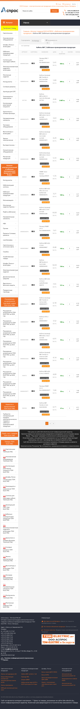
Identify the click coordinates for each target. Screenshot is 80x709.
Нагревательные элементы (8, 119)
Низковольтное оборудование (8, 39)
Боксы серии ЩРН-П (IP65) (49, 672)
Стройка (6, 252)
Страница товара (45, 70)
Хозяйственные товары (8, 257)
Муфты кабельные (9, 212)
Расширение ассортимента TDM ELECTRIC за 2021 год (9, 364)
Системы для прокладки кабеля (9, 61)
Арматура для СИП (9, 91)
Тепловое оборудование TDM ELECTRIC (8, 577)
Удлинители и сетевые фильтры (9, 112)
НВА (4, 223)
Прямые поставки (59, 626)
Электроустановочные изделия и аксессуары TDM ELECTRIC (10, 529)
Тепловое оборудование (8, 126)
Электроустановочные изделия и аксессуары (10, 68)
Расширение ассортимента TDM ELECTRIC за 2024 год (9, 333)
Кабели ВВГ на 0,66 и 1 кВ (29, 674)
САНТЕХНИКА (7, 240)
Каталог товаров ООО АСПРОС (42, 31)
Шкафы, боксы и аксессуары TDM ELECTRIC (9, 479)
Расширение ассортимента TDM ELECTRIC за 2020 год (9, 374)
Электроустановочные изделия (10, 271)
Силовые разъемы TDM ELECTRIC (7, 549)
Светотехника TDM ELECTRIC (9, 450)
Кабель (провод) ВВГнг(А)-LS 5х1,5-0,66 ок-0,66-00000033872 (44, 136)
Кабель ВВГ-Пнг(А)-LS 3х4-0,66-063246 (43, 405)
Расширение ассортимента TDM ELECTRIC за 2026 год (9, 313)
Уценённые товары (9, 28)
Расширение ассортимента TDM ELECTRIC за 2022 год (9, 353)
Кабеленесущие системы (8, 186)
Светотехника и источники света (8, 246)
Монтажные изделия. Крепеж (8, 206)
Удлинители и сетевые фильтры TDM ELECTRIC (9, 540)
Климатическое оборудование (8, 151)
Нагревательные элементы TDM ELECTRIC (8, 587)
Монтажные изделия (7, 76)
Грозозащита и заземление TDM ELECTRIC (9, 488)
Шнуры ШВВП (25, 679)
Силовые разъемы (9, 87)
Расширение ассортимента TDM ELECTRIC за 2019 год (9, 384)
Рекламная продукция (6, 157)
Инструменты (7, 82)
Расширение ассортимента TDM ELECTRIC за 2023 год (9, 343)
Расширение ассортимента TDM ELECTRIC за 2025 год (9, 323)
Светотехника (7, 33)
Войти (74, 4)
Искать (54, 11)
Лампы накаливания (7, 685)
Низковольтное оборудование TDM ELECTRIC (9, 459)
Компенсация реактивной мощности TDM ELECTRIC (9, 469)
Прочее (5, 228)
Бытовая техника (8, 145)
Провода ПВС (25, 677)
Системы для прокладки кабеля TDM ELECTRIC (9, 497)
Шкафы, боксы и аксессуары (8, 45)
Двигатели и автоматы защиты (9, 284)
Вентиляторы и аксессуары (8, 132)
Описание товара (44, 67)
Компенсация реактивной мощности (7, 105)
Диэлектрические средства (9, 277)
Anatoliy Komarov (48, 697)
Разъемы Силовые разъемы (9, 234)
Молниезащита (8, 200)
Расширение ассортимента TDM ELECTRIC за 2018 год (9, 394)
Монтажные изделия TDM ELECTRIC (8, 605)
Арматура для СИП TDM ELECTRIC (9, 507)
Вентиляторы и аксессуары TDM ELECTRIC (9, 568)
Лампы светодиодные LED (9, 674)
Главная (26, 31)
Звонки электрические (8, 139)
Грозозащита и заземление (8, 97)
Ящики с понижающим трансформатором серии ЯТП (49, 684)
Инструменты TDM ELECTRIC (9, 596)
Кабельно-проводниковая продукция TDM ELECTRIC (8, 517)
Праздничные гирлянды (7, 291)
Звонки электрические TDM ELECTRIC (8, 558)
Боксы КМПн (45, 675)
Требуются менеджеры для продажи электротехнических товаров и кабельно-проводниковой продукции (10, 420)
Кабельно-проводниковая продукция (8, 53)
